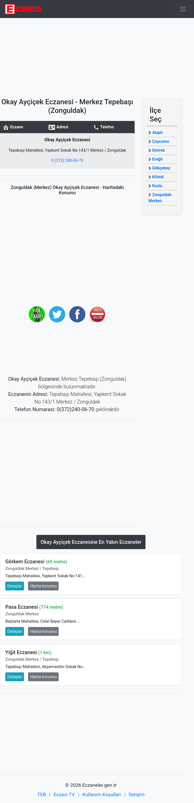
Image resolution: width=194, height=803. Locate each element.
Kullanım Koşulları (101, 794)
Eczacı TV (64, 794)
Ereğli (157, 159)
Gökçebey (161, 168)
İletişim (136, 794)
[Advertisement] (97, 56)
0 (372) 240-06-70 (67, 160)
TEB (41, 794)
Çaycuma (160, 141)
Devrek (158, 150)
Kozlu (157, 185)
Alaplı (157, 132)
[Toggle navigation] (183, 9)
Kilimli (158, 176)
